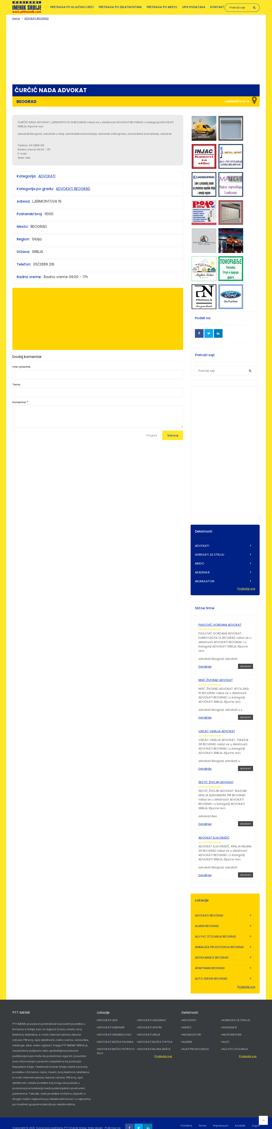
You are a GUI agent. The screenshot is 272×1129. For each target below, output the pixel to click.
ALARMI (187, 1032)
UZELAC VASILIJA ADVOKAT (216, 727)
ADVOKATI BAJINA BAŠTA (154, 1040)
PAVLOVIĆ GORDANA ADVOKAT (220, 625)
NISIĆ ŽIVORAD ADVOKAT (215, 678)
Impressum (220, 1116)
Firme (202, 1116)
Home (16, 18)
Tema (16, 384)
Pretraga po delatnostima (120, 7)
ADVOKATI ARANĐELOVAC (115, 1025)
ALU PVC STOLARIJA (235, 1040)
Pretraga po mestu (162, 7)
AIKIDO (199, 563)
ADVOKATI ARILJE (149, 1025)
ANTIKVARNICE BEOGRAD (212, 948)
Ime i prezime (21, 367)
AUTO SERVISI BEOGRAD (211, 969)
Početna (186, 1116)
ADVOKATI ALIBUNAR (111, 1018)
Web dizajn (95, 1118)
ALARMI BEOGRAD (207, 916)
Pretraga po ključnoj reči (72, 7)
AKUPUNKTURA (232, 1025)
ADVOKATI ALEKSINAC (152, 1011)
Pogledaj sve (246, 589)
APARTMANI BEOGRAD (210, 959)
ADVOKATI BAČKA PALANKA (116, 1032)
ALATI (226, 1032)
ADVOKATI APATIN (150, 1018)
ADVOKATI (46, 176)
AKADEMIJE (202, 572)
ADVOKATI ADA (108, 1011)
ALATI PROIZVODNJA (196, 1040)
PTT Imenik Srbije (75, 1118)
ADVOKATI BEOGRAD (36, 18)
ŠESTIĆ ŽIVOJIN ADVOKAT (216, 776)
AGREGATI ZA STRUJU (209, 555)
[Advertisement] (136, 51)
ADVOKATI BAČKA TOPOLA (155, 1032)
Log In (256, 1116)
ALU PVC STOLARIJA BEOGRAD (215, 927)
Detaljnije (205, 667)
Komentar (19, 402)
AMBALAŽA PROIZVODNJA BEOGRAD (219, 937)
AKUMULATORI (204, 581)
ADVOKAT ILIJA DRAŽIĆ (214, 830)
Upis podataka (193, 7)
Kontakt (217, 7)
